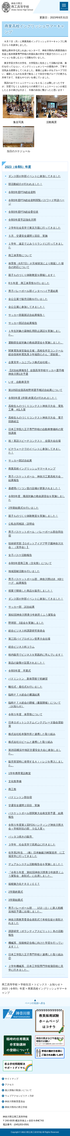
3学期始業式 (15, 899)
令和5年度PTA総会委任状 (23, 211)
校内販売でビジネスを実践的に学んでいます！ (35, 654)
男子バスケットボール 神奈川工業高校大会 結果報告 (35, 478)
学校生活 (26, 984)
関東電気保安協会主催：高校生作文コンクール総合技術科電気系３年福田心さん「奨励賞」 (35, 352)
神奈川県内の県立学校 (16, 1107)
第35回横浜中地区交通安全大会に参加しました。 (34, 751)
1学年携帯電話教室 (19, 773)
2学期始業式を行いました (23, 507)
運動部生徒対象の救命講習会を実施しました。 (35, 342)
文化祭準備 (14, 781)
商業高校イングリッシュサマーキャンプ (31, 468)
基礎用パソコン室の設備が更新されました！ (34, 488)
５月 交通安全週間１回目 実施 (28, 235)
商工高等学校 (10, 984)
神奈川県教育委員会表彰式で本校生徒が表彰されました (35, 921)
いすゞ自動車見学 (18, 381)
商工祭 (12, 789)
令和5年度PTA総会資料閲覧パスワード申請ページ (36, 202)
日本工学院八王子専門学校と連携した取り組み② (35, 956)
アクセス (9, 1084)
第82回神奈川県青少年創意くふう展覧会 (32, 614)
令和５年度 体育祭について (25, 714)
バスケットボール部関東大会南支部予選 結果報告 (35, 815)
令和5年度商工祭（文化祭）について (30, 563)
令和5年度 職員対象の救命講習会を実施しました (36, 498)
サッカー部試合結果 (20, 460)
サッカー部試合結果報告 (22, 323)
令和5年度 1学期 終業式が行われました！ (32, 397)
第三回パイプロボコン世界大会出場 (29, 638)
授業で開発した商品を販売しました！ (30, 590)
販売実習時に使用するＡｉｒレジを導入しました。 (35, 763)
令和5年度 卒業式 (19, 670)
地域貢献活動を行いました (24, 571)
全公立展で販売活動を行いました (28, 299)
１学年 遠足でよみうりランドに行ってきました (35, 245)
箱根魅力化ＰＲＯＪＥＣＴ (24, 883)
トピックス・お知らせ (47, 984)
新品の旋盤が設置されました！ (26, 662)
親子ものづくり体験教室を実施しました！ (33, 515)
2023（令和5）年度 (18, 166)
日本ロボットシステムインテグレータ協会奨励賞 (35, 724)
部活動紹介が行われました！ (25, 184)
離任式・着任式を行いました (25, 686)
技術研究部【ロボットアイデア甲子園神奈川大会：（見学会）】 (35, 545)
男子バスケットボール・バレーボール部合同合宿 (35, 533)
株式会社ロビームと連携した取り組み (30, 741)
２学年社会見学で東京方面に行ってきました (34, 227)
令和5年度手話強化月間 (22, 219)
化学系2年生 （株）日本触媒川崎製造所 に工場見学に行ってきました (36, 854)
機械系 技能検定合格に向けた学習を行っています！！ (35, 944)
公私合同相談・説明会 (21, 523)
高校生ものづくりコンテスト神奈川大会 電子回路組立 (35, 419)
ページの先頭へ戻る (35, 1003)
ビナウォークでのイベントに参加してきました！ (34, 450)
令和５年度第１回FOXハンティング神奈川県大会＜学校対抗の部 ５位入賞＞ (35, 826)
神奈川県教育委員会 (15, 1101)
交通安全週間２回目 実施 (24, 805)
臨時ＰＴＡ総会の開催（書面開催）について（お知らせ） (34, 704)
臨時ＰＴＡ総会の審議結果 (24, 694)
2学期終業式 (15, 891)
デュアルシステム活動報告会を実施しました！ (35, 864)
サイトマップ (11, 1078)
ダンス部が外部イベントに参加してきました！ (35, 598)
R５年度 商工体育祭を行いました (28, 283)
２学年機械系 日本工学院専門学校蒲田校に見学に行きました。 (35, 968)
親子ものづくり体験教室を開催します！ (31, 274)
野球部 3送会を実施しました (26, 622)
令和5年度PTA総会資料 (22, 192)
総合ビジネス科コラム (21, 646)
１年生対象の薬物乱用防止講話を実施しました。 (34, 332)
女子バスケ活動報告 (20, 555)
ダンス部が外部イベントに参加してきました (34, 176)
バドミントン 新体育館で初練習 (28, 678)
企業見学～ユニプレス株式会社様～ (29, 362)
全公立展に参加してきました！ (26, 306)
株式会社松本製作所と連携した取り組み (31, 734)
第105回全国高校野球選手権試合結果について (35, 389)
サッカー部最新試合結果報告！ (26, 314)
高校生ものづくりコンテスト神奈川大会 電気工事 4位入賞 (35, 407)
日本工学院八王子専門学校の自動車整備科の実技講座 (35, 431)
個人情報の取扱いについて (18, 1090)
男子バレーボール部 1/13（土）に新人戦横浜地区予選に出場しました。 (35, 909)
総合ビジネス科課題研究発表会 (26, 630)
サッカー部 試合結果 (21, 606)
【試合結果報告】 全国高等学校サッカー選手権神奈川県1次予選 (36, 372)
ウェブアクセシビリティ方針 (19, 1096)
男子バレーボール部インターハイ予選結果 (33, 290)
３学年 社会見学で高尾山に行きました (31, 844)
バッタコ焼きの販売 (20, 836)
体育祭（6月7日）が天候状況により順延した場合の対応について (36, 265)
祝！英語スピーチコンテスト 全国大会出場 (34, 440)
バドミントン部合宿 (20, 797)
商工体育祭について (20, 255)
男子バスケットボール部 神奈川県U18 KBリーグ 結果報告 (36, 581)
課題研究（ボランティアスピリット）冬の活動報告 (35, 933)
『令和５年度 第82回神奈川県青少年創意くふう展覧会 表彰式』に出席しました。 (36, 874)
